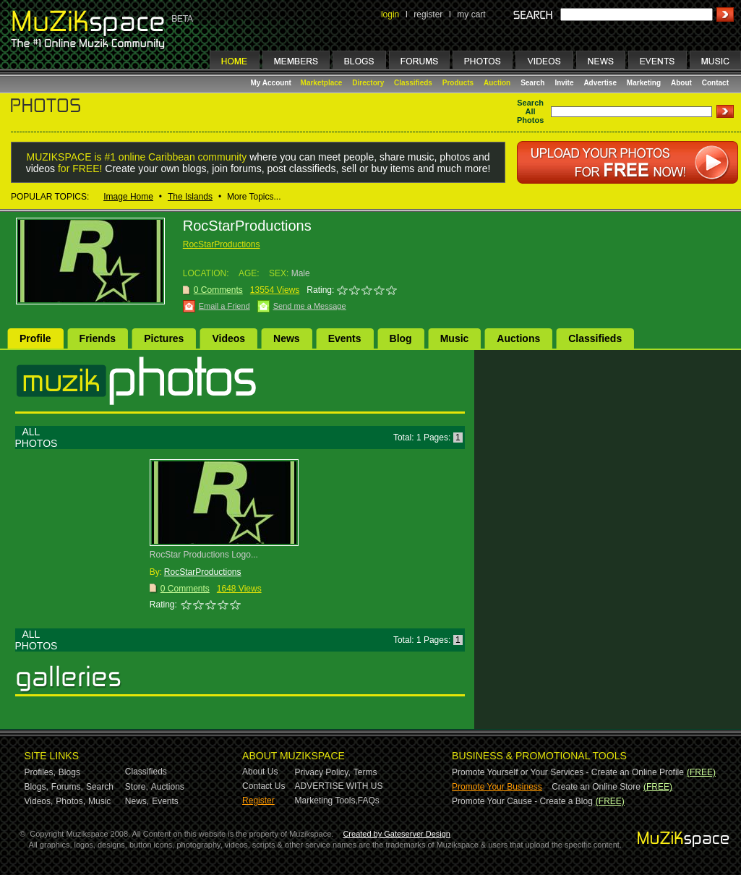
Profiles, (40, 772)
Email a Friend (224, 306)
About (681, 83)
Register (258, 800)
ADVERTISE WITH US (339, 786)
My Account (272, 83)
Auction (497, 83)
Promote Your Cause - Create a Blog (522, 801)
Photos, (70, 801)
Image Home (128, 197)
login (390, 14)
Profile (35, 338)
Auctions (518, 338)
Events (344, 338)
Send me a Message (309, 306)
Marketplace (322, 83)
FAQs (369, 800)
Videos (228, 338)
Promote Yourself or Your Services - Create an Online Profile (568, 772)
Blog (401, 338)
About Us (260, 772)
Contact (715, 83)
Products (458, 83)
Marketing (644, 83)
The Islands (190, 197)
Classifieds (413, 83)
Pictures (164, 338)
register (428, 14)
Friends (98, 338)
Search (532, 83)
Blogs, (36, 787)
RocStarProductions (221, 244)
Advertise (600, 83)
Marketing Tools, (326, 800)
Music (454, 338)
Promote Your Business (497, 787)
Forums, (67, 787)
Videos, (39, 801)
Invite (563, 83)
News (286, 338)
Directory (368, 83)
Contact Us (263, 786)
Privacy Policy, (323, 772)
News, (137, 801)
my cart (471, 14)
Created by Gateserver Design (396, 833)
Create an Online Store (596, 787)
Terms (365, 772)
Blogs (69, 772)
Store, (136, 787)
